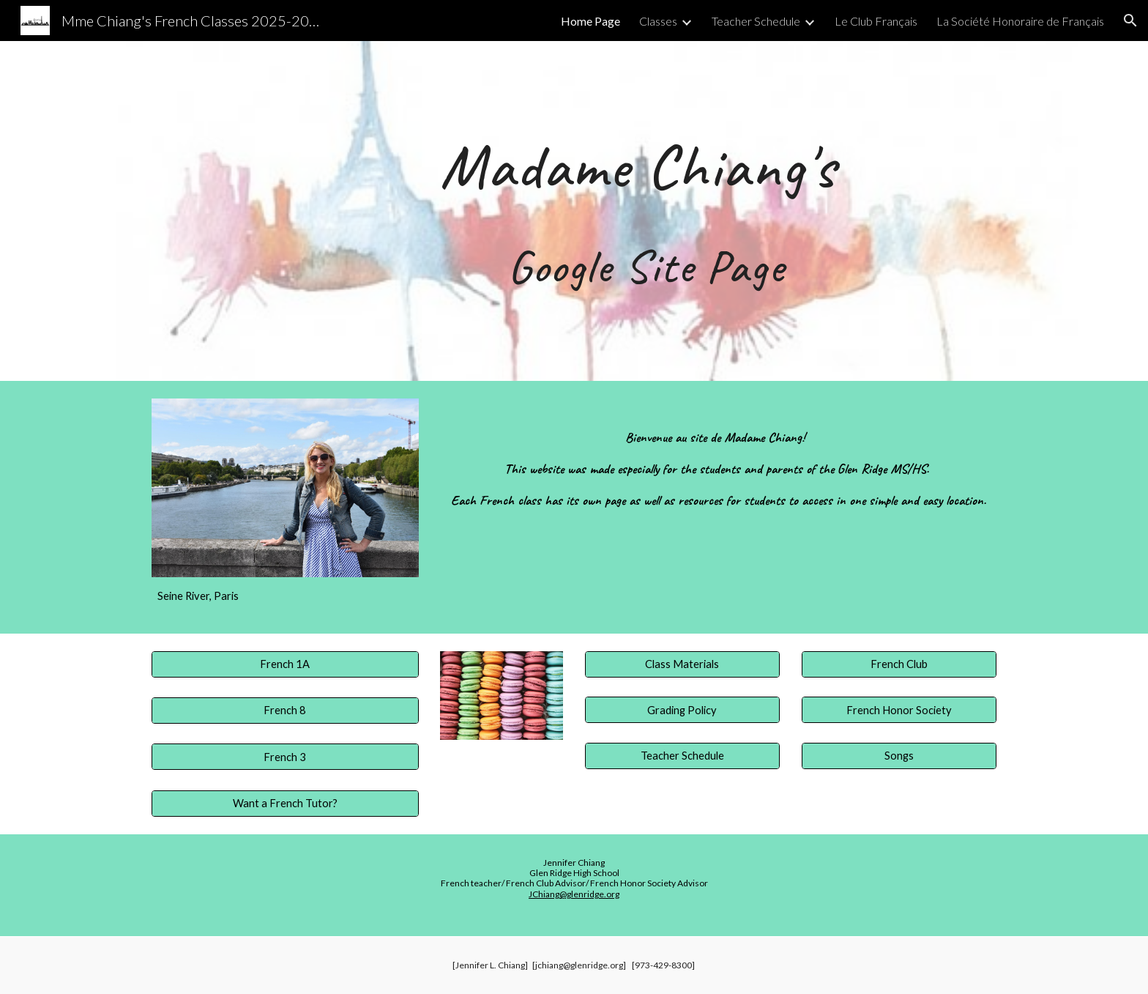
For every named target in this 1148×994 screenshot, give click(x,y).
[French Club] (899, 663)
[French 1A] (285, 663)
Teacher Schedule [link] (756, 21)
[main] (646, 211)
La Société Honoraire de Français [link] (1020, 21)
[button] (1130, 20)
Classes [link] (658, 21)
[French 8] (285, 710)
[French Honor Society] (899, 710)
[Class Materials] (682, 663)
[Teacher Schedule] (682, 756)
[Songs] (899, 756)
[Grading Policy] (682, 710)
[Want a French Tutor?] (285, 803)
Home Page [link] (590, 21)
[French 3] (285, 757)
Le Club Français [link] (876, 21)
